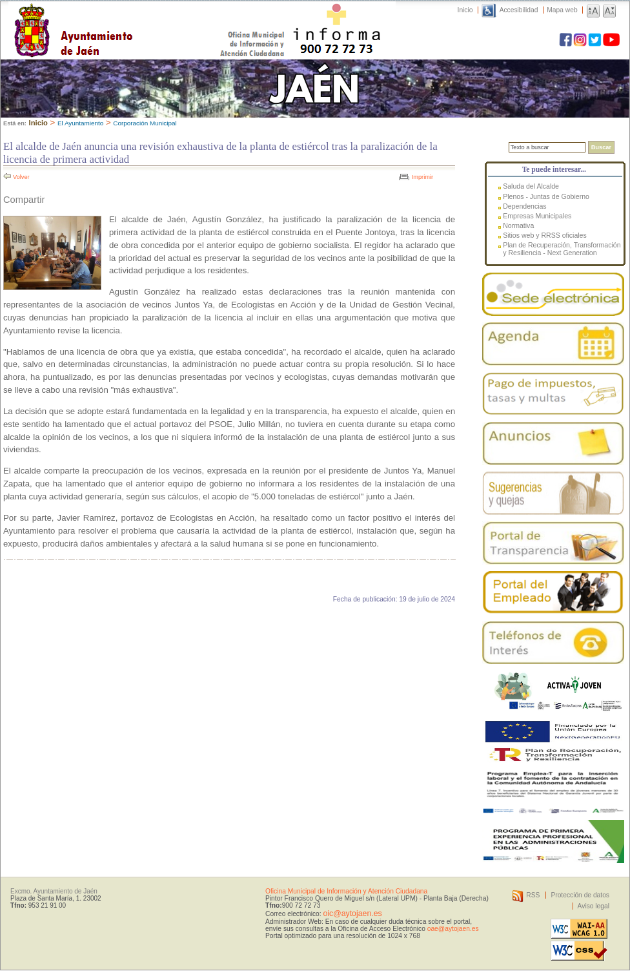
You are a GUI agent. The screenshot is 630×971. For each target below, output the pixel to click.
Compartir (24, 199)
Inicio (465, 10)
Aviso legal (593, 906)
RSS (533, 895)
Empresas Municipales (537, 216)
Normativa (518, 225)
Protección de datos (580, 895)
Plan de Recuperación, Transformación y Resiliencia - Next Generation (561, 248)
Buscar (601, 147)
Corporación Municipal (144, 123)
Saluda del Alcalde (531, 186)
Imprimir (422, 177)
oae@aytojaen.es (453, 928)
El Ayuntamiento (80, 123)
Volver (21, 177)
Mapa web (562, 10)
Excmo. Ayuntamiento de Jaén (53, 891)
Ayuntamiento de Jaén (129, 17)
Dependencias (524, 206)
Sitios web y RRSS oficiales (545, 235)
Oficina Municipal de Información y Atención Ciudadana (346, 891)
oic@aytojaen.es (352, 913)
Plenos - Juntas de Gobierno (546, 196)
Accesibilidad (519, 10)
